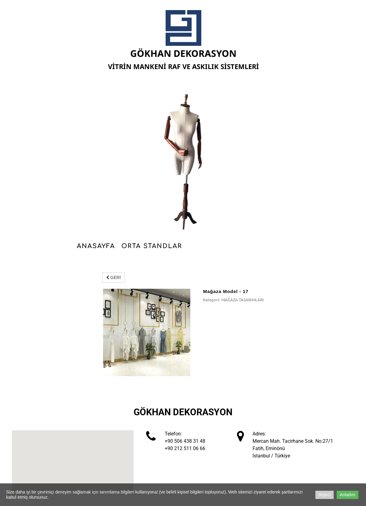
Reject (324, 494)
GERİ (113, 277)
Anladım (347, 494)
